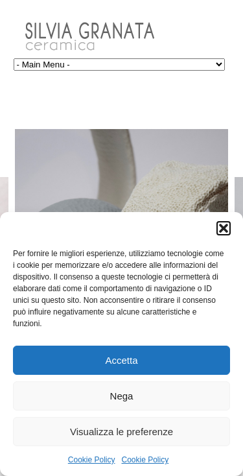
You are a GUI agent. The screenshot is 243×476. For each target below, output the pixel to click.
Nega (121, 395)
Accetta (121, 360)
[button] (223, 228)
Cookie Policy (91, 459)
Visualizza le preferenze (121, 431)
